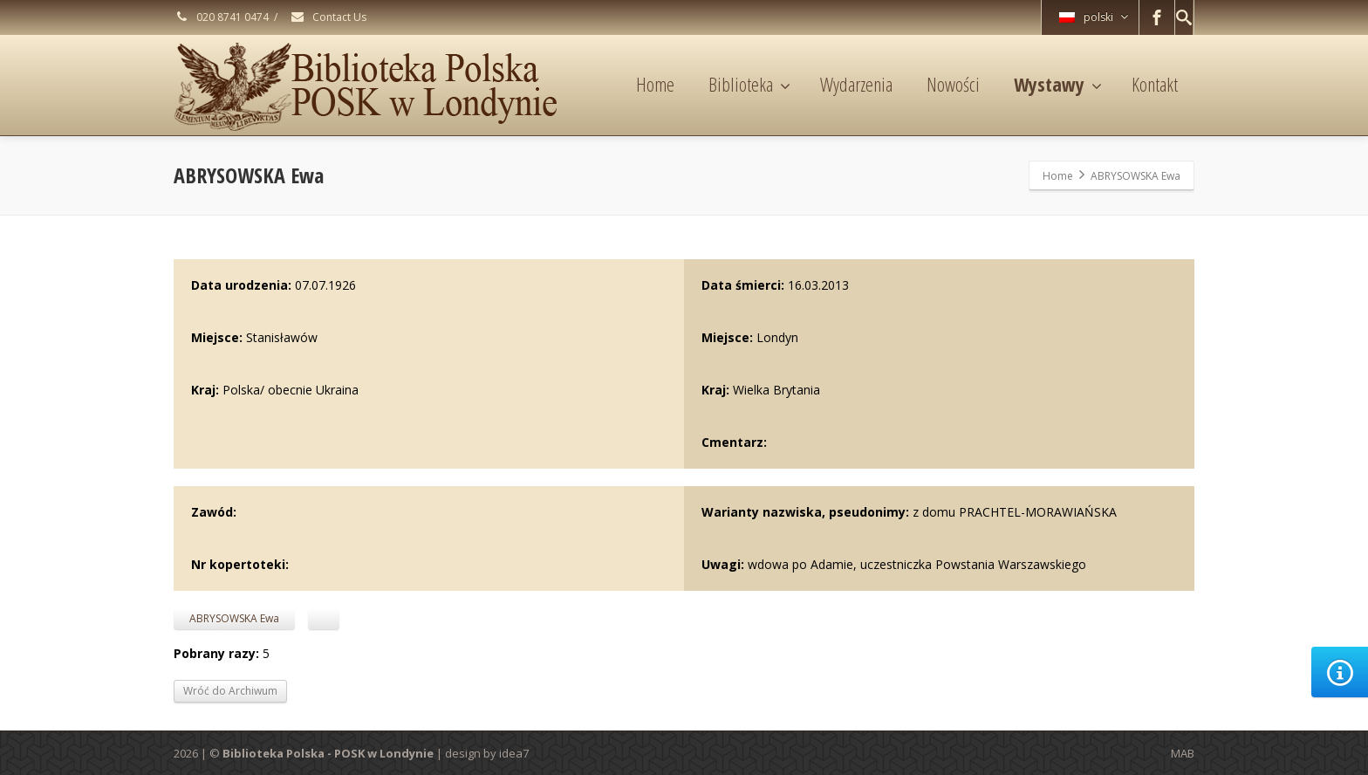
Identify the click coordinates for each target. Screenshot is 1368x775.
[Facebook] (1156, 17)
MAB (1182, 753)
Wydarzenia (856, 84)
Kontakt (1155, 84)
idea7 (514, 753)
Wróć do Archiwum (230, 690)
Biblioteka (749, 84)
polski (1093, 17)
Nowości (953, 84)
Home (655, 84)
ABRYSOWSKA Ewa (234, 618)
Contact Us (328, 17)
